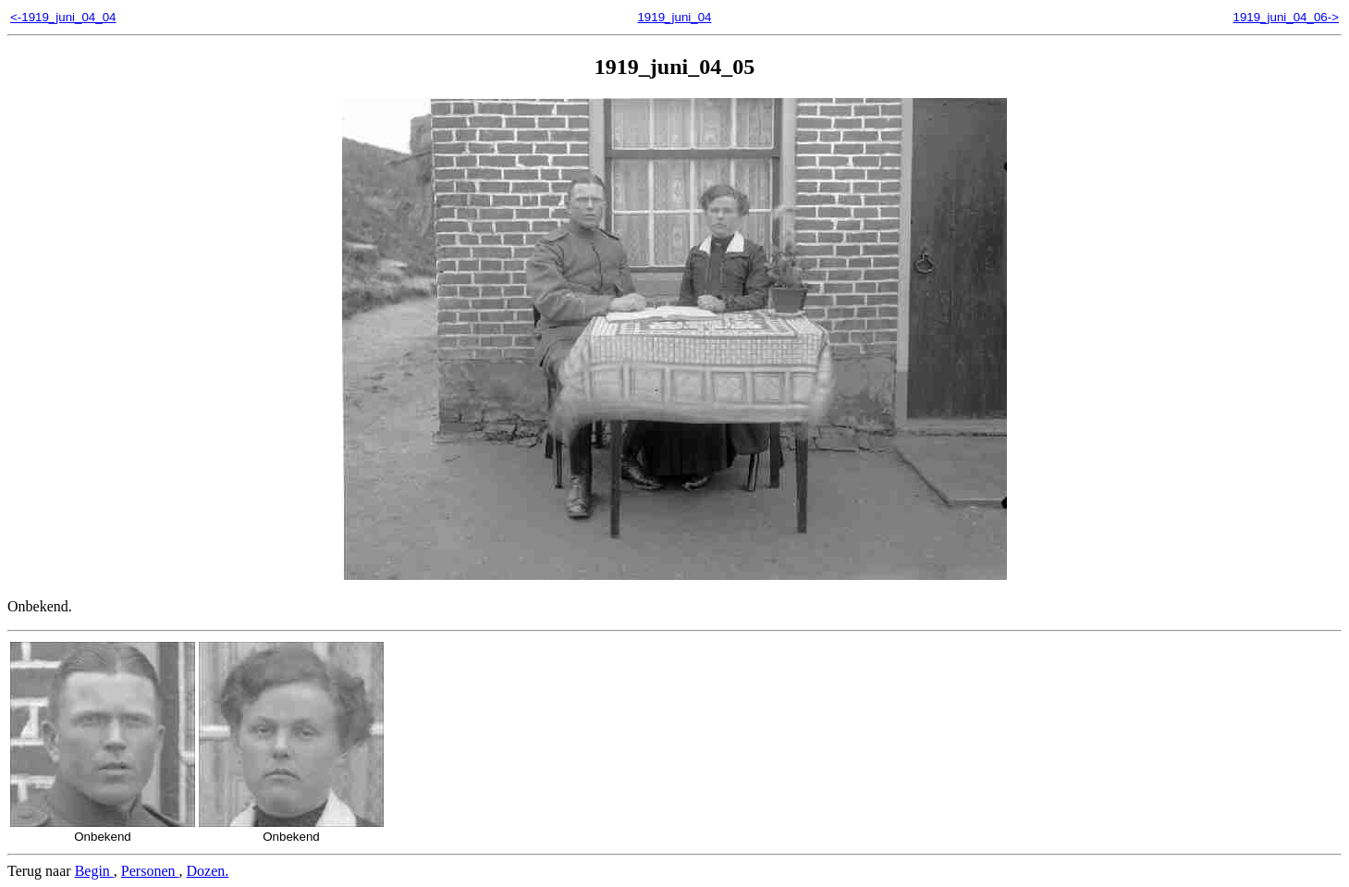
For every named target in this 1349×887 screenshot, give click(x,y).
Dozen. (208, 871)
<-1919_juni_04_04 (63, 17)
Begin (94, 871)
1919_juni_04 (674, 17)
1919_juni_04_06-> (1285, 17)
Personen (150, 871)
